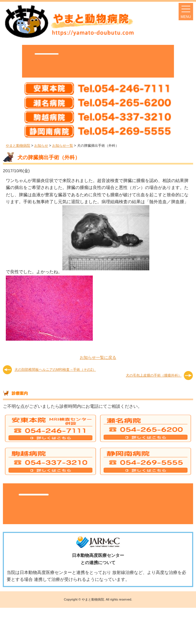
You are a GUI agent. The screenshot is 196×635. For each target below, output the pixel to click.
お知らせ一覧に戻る (98, 357)
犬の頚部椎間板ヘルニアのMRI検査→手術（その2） (55, 370)
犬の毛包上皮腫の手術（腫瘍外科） (154, 375)
